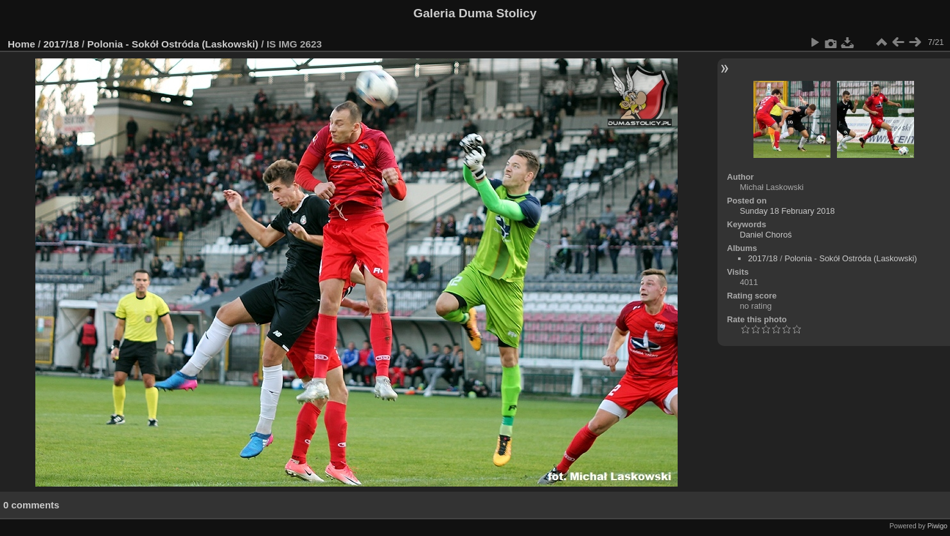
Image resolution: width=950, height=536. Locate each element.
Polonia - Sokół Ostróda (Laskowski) (172, 44)
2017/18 (62, 44)
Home (21, 44)
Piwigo (937, 526)
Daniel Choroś (766, 234)
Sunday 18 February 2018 (787, 211)
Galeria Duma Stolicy (475, 13)
